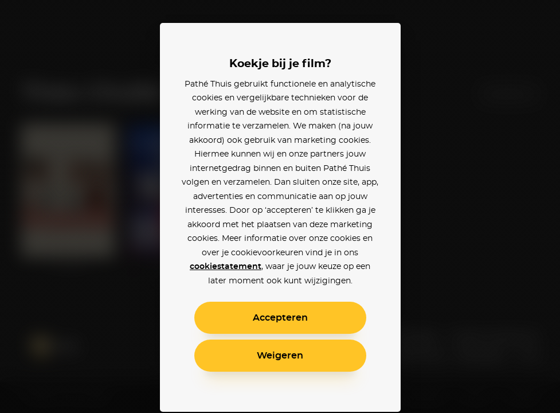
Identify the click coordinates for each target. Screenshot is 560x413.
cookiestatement (225, 267)
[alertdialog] (280, 206)
